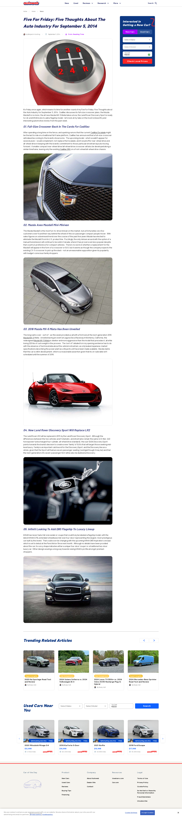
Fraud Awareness (144, 797)
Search (147, 706)
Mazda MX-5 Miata (42, 340)
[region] (91, 813)
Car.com (115, 782)
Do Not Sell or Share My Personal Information (146, 792)
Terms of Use (142, 778)
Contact (90, 786)
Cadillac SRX (65, 149)
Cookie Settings (131, 813)
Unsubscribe (142, 801)
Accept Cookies (147, 813)
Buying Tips (66, 791)
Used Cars (144, 32)
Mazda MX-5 (28, 337)
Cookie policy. (47, 814)
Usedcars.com (118, 778)
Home (25, 11)
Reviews (65, 786)
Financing (65, 795)
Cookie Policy (142, 786)
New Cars (130, 32)
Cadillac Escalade (98, 132)
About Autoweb (93, 778)
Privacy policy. (35, 814)
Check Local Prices (137, 61)
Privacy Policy (142, 782)
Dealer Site (91, 782)
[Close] (178, 812)
